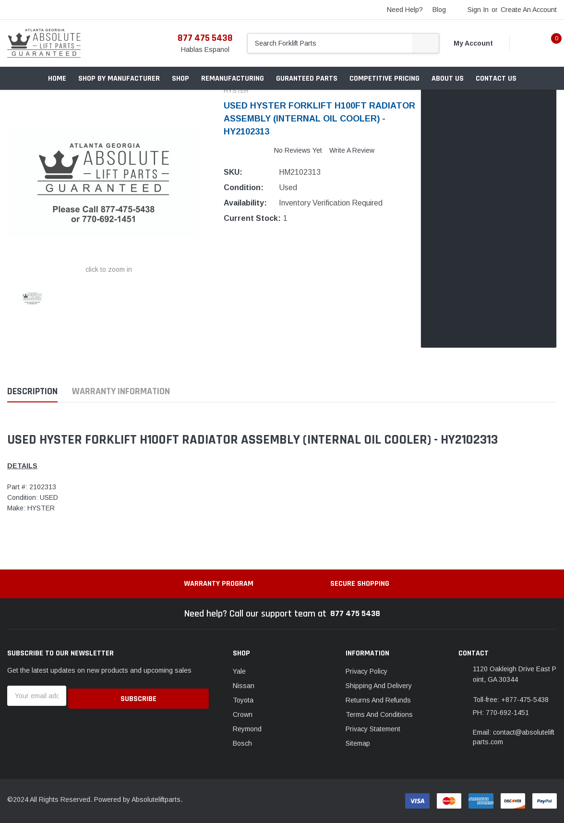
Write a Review (351, 150)
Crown (242, 714)
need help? (405, 9)
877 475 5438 (205, 38)
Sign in (478, 9)
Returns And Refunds (378, 700)
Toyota (243, 700)
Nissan (243, 686)
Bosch (242, 743)
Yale (239, 671)
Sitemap (358, 743)
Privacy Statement (373, 729)
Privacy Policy (366, 671)
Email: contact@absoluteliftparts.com (513, 737)
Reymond (247, 729)
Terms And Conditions (379, 714)
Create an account (529, 9)
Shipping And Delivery (379, 686)
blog (439, 9)
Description (32, 392)
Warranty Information (121, 392)
